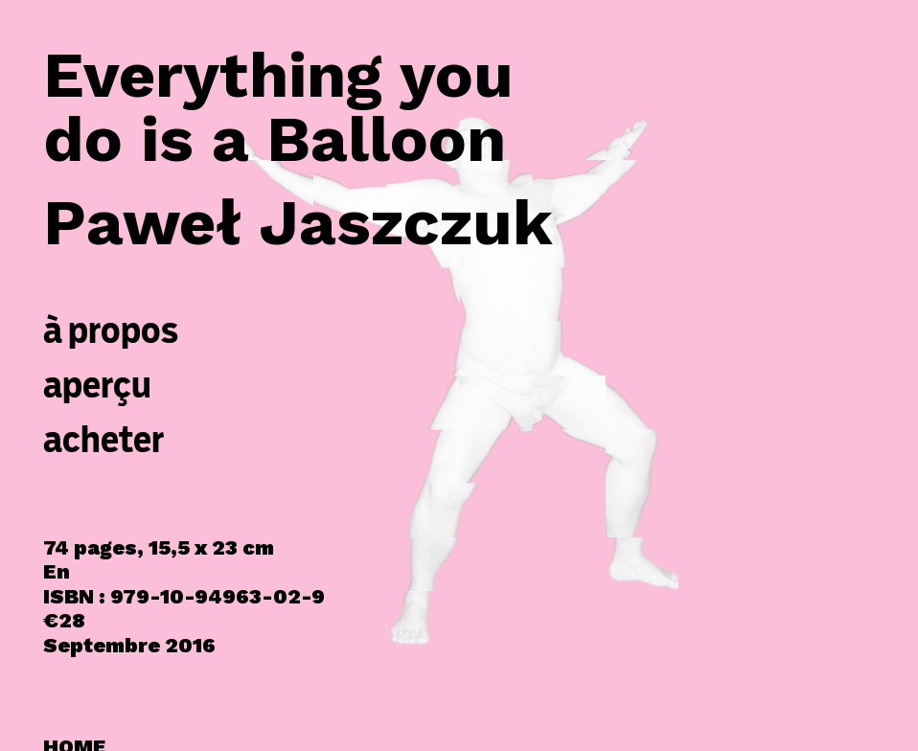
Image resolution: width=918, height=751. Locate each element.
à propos (110, 330)
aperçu (97, 384)
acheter (104, 439)
